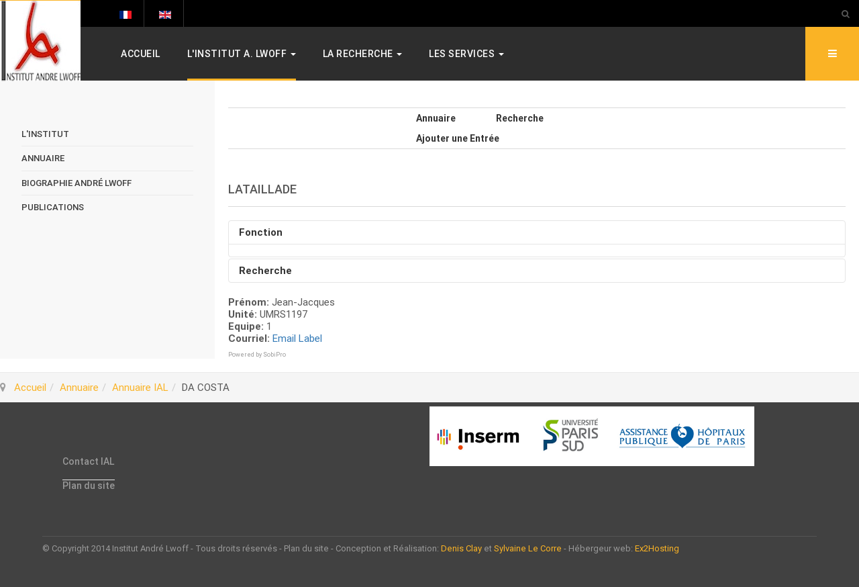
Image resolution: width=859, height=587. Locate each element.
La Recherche (363, 53)
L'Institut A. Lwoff (241, 53)
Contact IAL (88, 461)
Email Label (297, 338)
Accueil (140, 53)
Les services (466, 53)
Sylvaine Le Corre (528, 548)
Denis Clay (461, 548)
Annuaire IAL (140, 387)
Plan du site (88, 485)
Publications (52, 207)
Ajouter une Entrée (457, 138)
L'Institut (45, 134)
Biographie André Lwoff (76, 183)
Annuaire (436, 118)
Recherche (520, 118)
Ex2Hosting (657, 548)
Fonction (261, 232)
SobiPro (274, 354)
